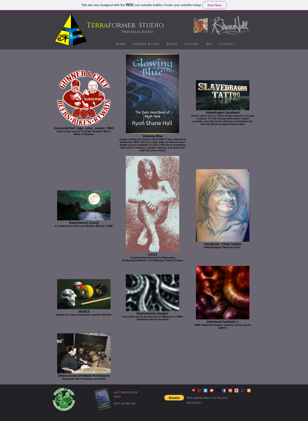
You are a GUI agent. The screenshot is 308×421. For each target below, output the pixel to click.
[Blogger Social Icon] (249, 390)
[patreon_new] (193, 390)
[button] (174, 397)
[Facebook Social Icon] (224, 390)
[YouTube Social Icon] (211, 390)
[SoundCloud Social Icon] (230, 390)
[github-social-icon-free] (218, 390)
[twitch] (242, 390)
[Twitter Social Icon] (205, 390)
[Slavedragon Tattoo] (199, 390)
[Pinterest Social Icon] (236, 390)
